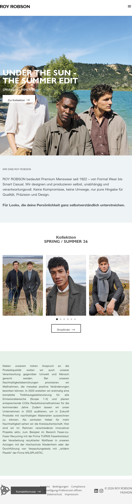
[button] (129, 6)
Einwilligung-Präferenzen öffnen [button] (62, 488)
